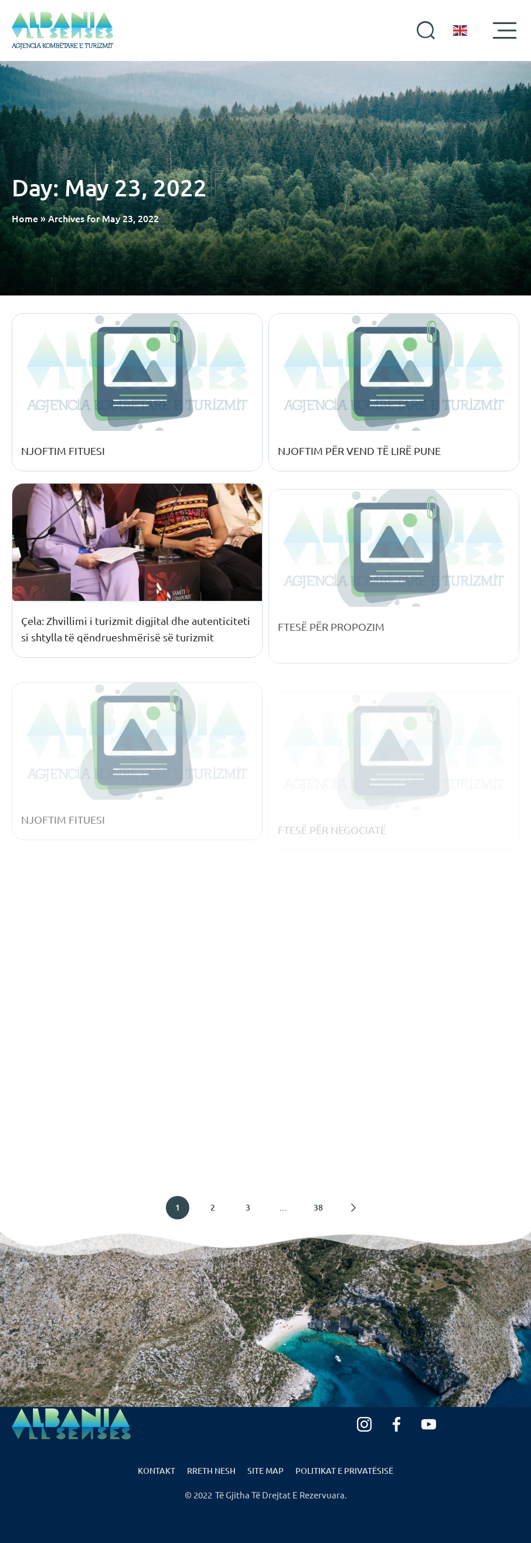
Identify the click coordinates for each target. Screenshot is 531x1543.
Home (25, 218)
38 (318, 1207)
